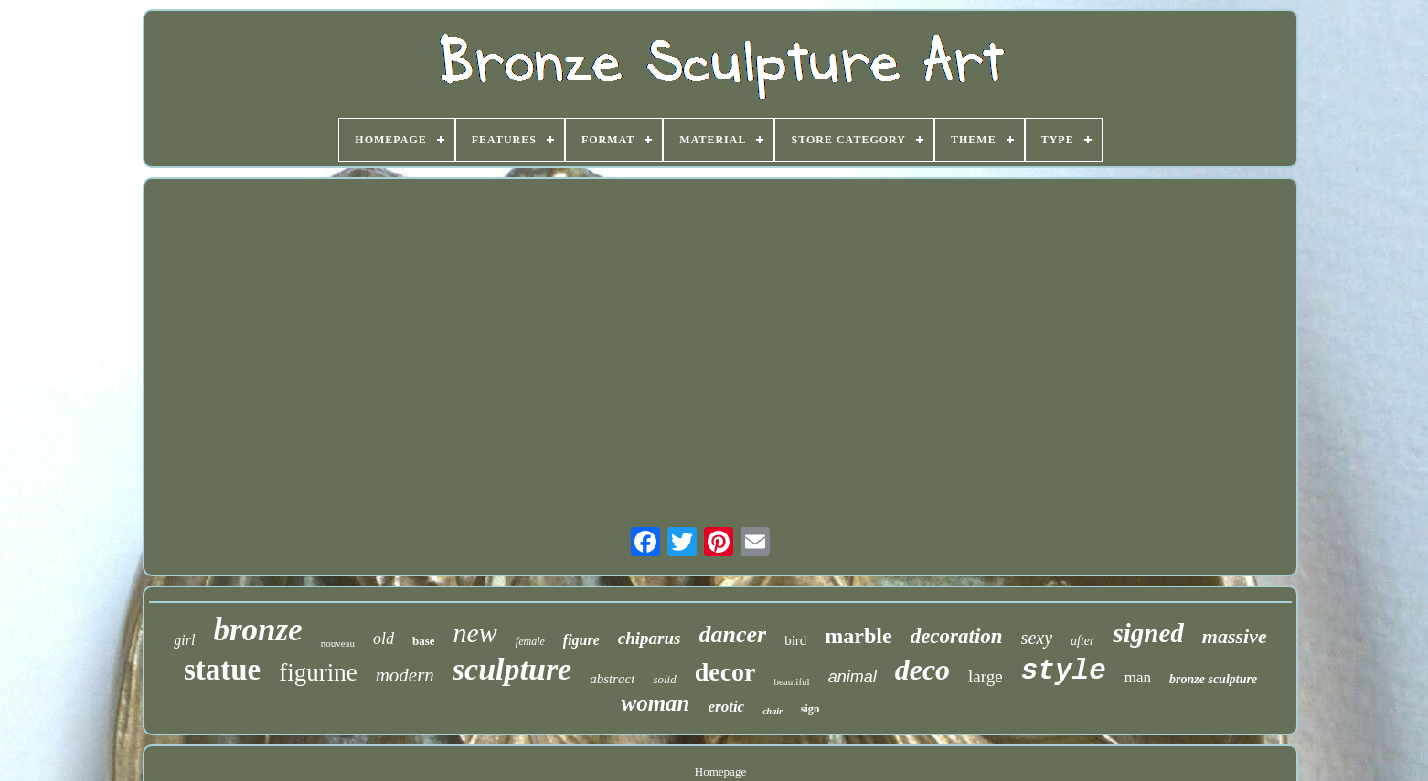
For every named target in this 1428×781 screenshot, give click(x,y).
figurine (318, 672)
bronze (257, 630)
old (383, 638)
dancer (732, 634)
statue (222, 669)
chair (772, 711)
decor (725, 672)
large (985, 676)
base (423, 641)
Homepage (720, 771)
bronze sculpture (1213, 679)
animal (852, 677)
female (530, 641)
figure (581, 640)
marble (858, 636)
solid (664, 679)
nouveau (338, 643)
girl (184, 640)
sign (810, 708)
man (1137, 677)
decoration (957, 636)
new (475, 632)
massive (1234, 636)
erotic (727, 706)
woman (655, 703)
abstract (612, 678)
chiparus (649, 638)
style (1063, 671)
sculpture (512, 669)
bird (795, 640)
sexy (1036, 638)
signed (1148, 633)
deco (922, 669)
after (1082, 641)
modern (405, 675)
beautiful (792, 681)
